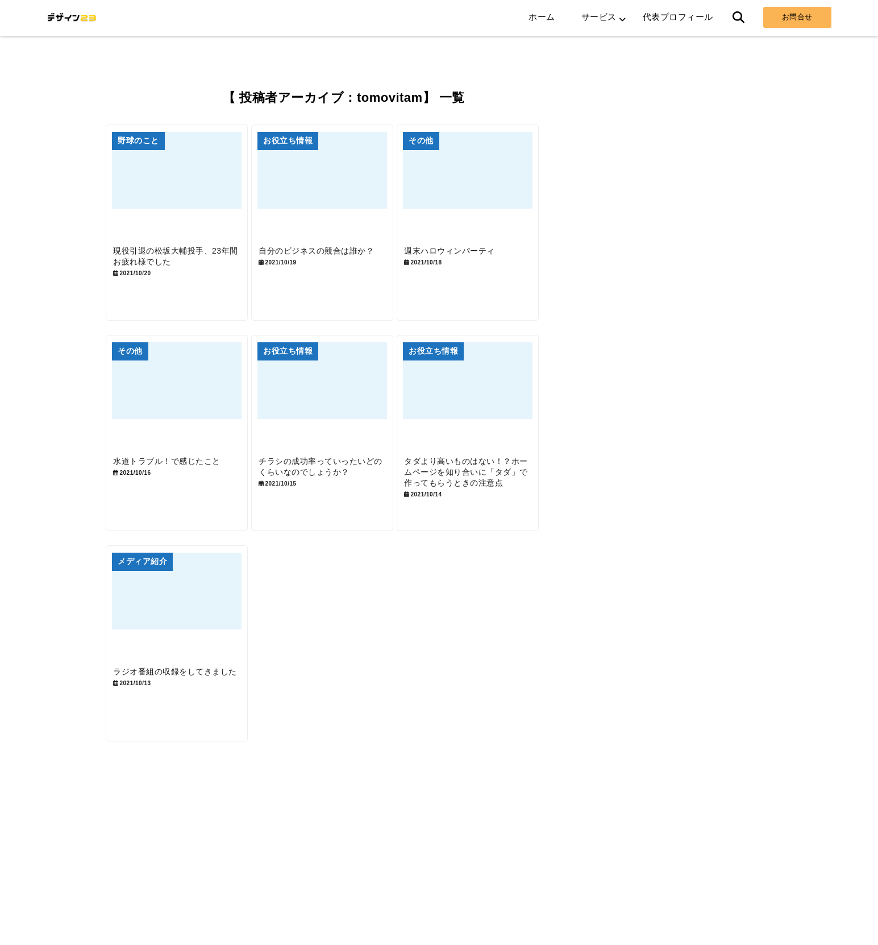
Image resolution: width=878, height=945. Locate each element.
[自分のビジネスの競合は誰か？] (343, 191)
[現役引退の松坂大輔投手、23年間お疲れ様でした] (183, 191)
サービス (599, 17)
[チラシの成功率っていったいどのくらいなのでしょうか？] (343, 416)
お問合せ (797, 17)
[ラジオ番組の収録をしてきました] (183, 641)
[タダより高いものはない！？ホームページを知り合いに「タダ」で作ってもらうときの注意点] (502, 416)
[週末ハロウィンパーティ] (502, 191)
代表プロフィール (678, 17)
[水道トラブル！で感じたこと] (183, 416)
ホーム (542, 17)
